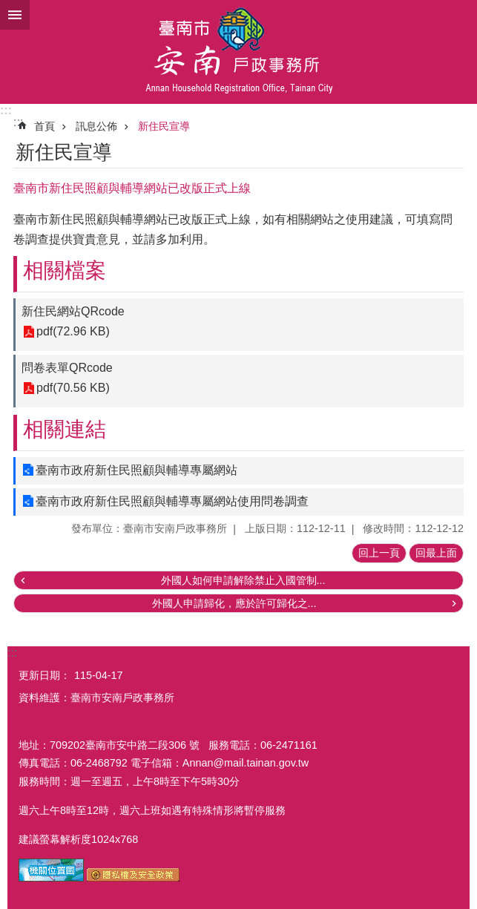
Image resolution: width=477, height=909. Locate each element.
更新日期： (44, 675)
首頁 (44, 126)
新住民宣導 (164, 126)
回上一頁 (379, 553)
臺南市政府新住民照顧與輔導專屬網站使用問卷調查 (172, 501)
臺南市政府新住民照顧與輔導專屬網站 (136, 470)
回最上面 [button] (436, 553)
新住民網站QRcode (73, 311)
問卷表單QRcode (67, 367)
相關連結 (64, 429)
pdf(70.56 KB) (73, 388)
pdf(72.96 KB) (73, 332)
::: (6, 110)
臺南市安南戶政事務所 (238, 52)
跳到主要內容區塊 (7, 7)
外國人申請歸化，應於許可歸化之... (234, 603)
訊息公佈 (96, 126)
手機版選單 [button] (15, 15)
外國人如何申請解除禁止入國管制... (243, 580)
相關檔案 (64, 270)
